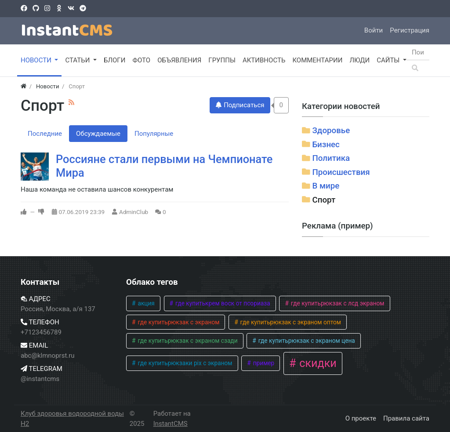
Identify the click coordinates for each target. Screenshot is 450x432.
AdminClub (133, 211)
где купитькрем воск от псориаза (222, 303)
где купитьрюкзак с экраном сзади (187, 340)
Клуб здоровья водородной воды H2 (72, 419)
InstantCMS (170, 424)
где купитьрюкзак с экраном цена (306, 340)
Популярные (153, 134)
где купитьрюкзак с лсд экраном (336, 303)
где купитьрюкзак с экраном (177, 322)
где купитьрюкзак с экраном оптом (290, 322)
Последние (45, 134)
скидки (317, 363)
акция (145, 303)
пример (262, 363)
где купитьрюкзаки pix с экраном (184, 363)
